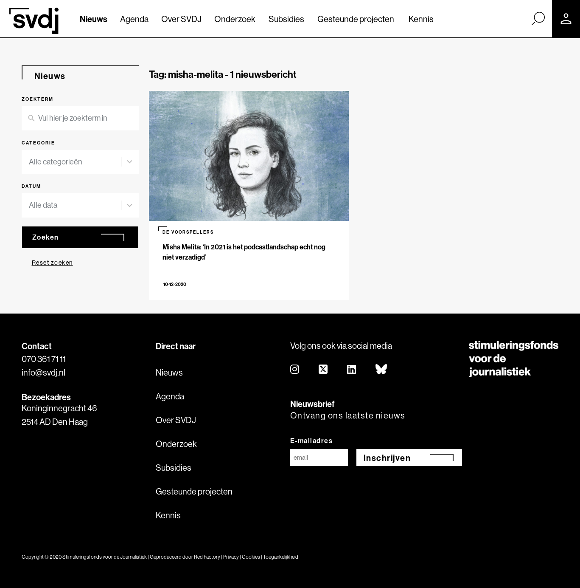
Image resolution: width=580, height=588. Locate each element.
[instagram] (295, 370)
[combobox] (75, 162)
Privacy (231, 557)
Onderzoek (234, 19)
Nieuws (93, 19)
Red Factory (207, 557)
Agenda (134, 19)
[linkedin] (352, 370)
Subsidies (286, 19)
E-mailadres (311, 440)
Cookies (251, 557)
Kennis (421, 19)
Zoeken (45, 237)
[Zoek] (538, 18)
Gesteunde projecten (355, 19)
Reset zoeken (52, 262)
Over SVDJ (181, 19)
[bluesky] (381, 370)
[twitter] (323, 370)
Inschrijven (387, 457)
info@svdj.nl (43, 372)
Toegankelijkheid (280, 557)
